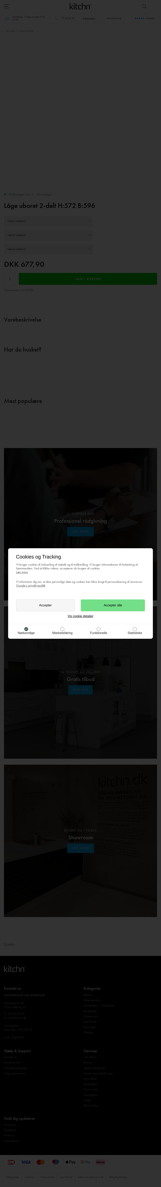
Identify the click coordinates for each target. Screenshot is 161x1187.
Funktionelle (98, 633)
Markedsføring (62, 633)
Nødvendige (26, 633)
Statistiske (135, 633)
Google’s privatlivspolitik (30, 585)
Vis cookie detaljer (81, 616)
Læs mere (22, 572)
